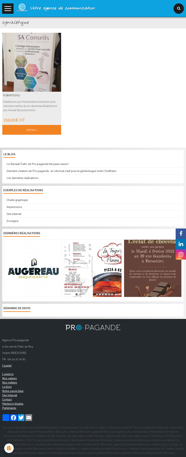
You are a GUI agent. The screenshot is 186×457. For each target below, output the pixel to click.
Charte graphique (17, 199)
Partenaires (9, 407)
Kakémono (11, 95)
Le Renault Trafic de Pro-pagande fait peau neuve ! (38, 163)
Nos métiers (9, 382)
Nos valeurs (9, 378)
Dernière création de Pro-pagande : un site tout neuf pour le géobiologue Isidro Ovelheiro (61, 170)
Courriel (6, 365)
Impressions (14, 206)
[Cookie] (9, 448)
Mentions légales (12, 403)
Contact (7, 399)
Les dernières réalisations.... (23, 177)
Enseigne (12, 220)
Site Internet (9, 395)
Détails (32, 129)
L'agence (8, 374)
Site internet (14, 213)
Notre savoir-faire (12, 390)
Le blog (7, 386)
